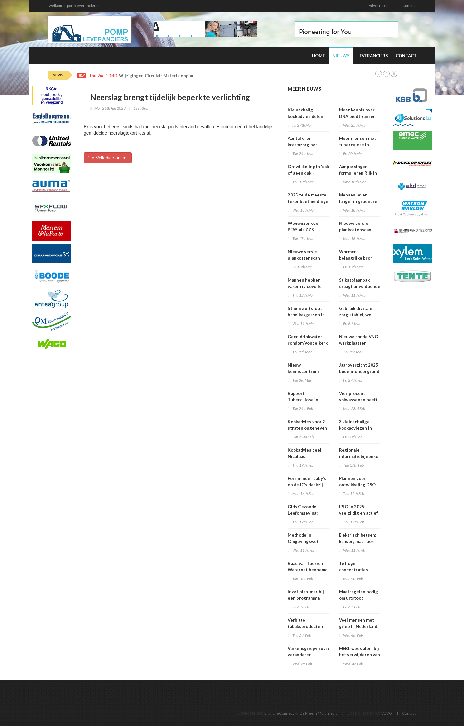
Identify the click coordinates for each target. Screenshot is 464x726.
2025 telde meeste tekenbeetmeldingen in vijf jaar (309, 201)
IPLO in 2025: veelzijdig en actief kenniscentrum (358, 513)
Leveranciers (372, 55)
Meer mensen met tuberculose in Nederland (357, 145)
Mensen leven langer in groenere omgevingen (358, 201)
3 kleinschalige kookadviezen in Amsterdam (355, 428)
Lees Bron (141, 108)
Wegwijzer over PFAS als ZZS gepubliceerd (304, 230)
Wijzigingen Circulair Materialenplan (157, 75)
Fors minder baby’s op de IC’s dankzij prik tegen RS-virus (307, 485)
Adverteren (379, 6)
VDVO (386, 713)
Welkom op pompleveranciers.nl (75, 6)
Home (318, 55)
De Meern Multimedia (319, 713)
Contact (409, 6)
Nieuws (341, 55)
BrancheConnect (279, 713)
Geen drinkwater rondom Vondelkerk (308, 340)
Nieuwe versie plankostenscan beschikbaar (355, 230)
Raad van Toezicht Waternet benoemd (308, 566)
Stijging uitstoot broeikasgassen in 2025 (306, 315)
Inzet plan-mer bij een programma (306, 595)
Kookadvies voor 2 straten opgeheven (307, 425)
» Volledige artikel (108, 157)
